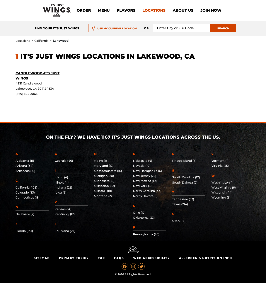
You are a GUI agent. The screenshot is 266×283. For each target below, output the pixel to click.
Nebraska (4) (142, 160)
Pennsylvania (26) (146, 234)
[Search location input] (182, 28)
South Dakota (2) (184, 182)
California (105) (26, 187)
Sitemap (42, 258)
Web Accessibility (151, 258)
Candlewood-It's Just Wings (37, 75)
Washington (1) (222, 182)
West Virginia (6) (223, 187)
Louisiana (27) (65, 231)
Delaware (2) (25, 214)
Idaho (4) (61, 177)
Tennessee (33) (183, 199)
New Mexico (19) (145, 181)
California (41, 41)
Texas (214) (180, 204)
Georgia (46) (64, 160)
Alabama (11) (25, 160)
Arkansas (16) (25, 171)
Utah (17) (178, 221)
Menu (104, 10)
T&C (101, 258)
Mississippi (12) (104, 186)
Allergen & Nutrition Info (205, 258)
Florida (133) (24, 231)
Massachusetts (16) (108, 171)
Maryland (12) (103, 165)
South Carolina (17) (186, 177)
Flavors (126, 10)
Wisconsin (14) (221, 192)
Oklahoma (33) (144, 217)
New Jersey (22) (144, 176)
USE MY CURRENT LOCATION (114, 28)
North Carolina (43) (147, 191)
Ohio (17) (139, 212)
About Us (183, 10)
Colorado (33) (25, 192)
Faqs (119, 258)
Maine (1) (100, 160)
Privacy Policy (74, 258)
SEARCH (223, 28)
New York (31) (143, 186)
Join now (210, 10)
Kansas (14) (63, 209)
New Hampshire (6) (147, 171)
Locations (154, 10)
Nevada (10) (141, 165)
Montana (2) (103, 196)
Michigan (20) (104, 176)
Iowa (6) (60, 192)
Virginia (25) (220, 165)
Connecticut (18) (28, 197)
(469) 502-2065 (26, 94)
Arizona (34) (24, 165)
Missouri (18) (103, 191)
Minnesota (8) (104, 181)
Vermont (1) (219, 160)
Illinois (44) (63, 182)
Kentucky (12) (65, 214)
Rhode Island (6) (184, 160)
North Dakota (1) (145, 196)
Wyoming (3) (220, 197)
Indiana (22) (63, 187)
